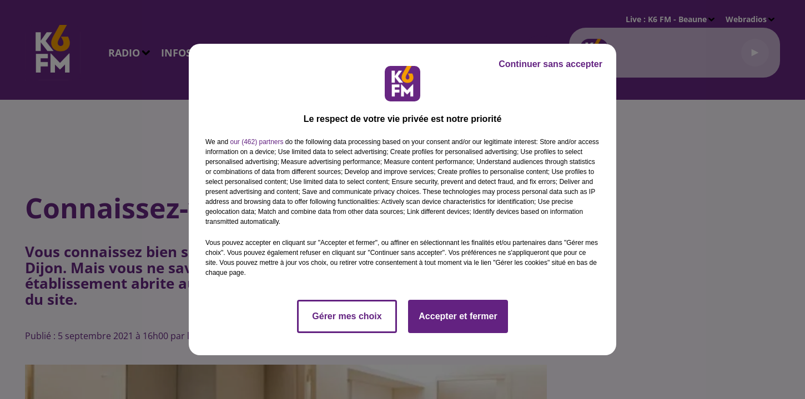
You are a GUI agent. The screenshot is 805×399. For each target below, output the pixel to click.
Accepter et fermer (458, 316)
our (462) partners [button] (256, 142)
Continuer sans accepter (550, 64)
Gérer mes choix (346, 316)
